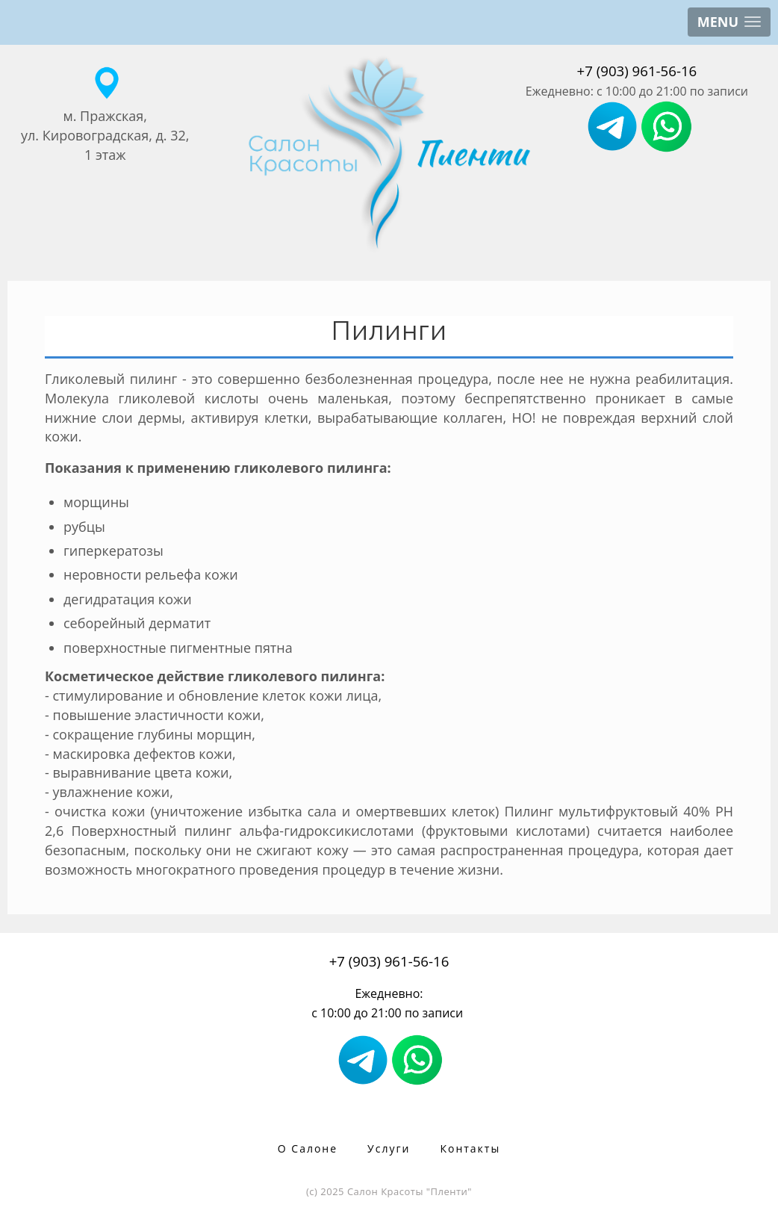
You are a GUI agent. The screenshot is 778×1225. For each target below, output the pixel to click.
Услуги (388, 1148)
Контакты (470, 1148)
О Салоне (307, 1148)
